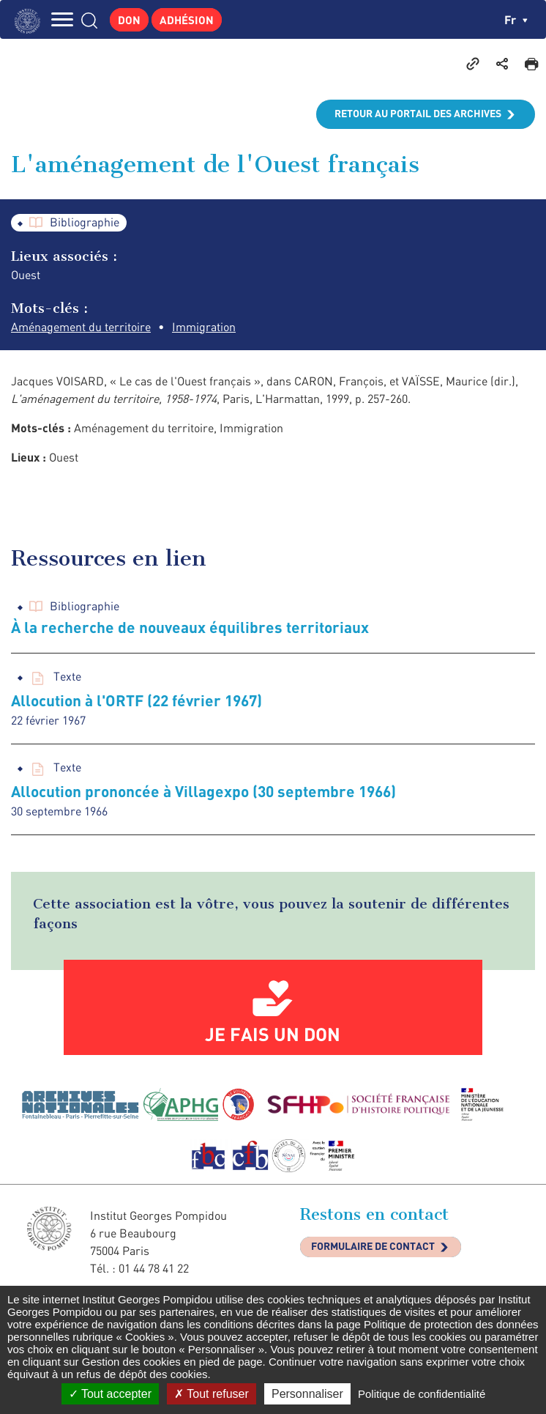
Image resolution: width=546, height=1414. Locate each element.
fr (516, 19)
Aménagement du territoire (81, 326)
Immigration (204, 326)
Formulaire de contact (373, 1246)
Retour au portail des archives (417, 113)
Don (129, 19)
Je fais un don (272, 1034)
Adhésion (187, 19)
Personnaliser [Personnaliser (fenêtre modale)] (307, 1394)
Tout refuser (211, 1394)
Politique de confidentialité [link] (421, 1394)
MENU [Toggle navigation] (62, 19)
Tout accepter (110, 1394)
